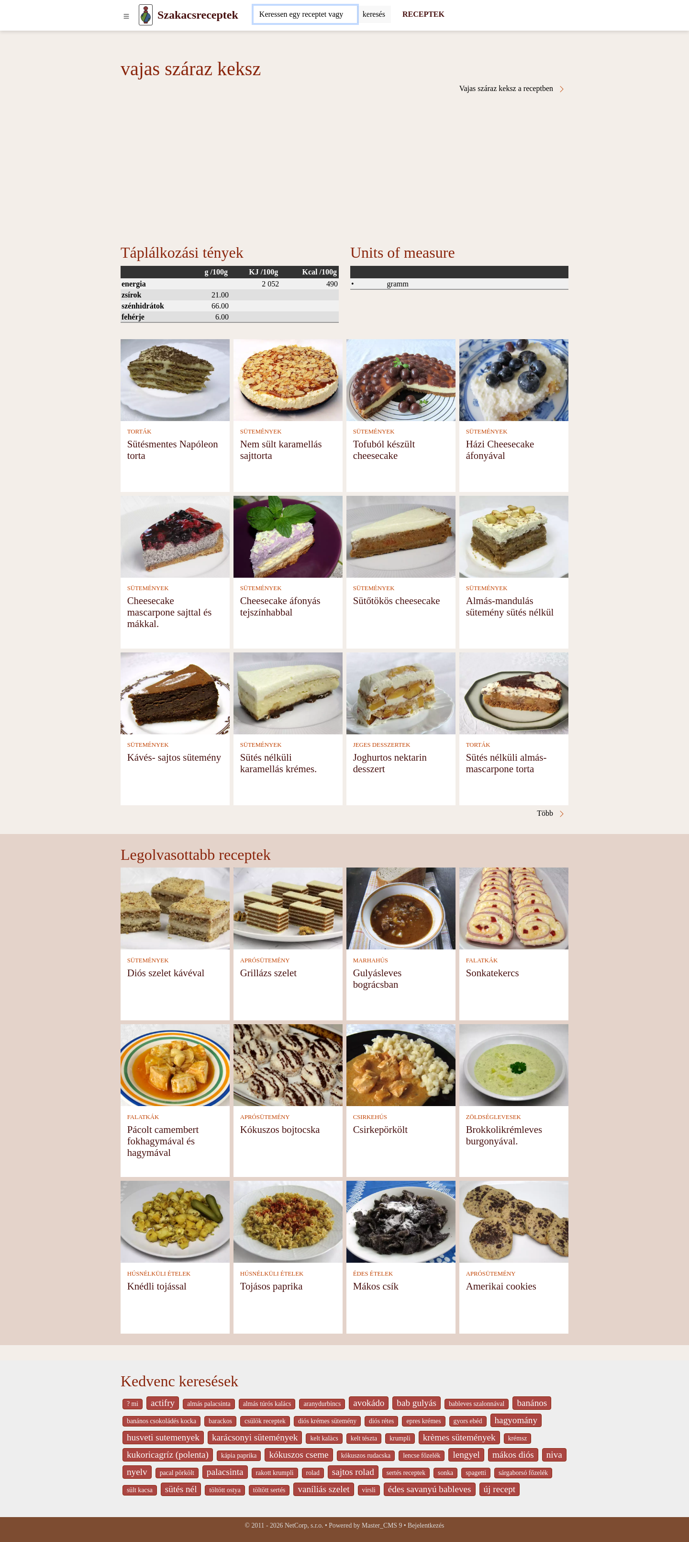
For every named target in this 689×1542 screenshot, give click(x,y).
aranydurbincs (322, 1403)
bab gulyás (416, 1403)
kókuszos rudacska (365, 1455)
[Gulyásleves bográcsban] (401, 908)
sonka (445, 1472)
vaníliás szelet (323, 1489)
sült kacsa (140, 1490)
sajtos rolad (353, 1472)
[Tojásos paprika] (288, 1221)
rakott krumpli (275, 1472)
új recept (500, 1489)
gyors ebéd (468, 1421)
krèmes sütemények (459, 1437)
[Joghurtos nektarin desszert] (401, 692)
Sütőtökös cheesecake (396, 600)
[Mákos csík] (401, 1221)
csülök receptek (265, 1421)
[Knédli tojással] (175, 1221)
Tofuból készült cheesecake (384, 449)
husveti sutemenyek (163, 1437)
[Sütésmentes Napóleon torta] (175, 379)
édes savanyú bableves (429, 1489)
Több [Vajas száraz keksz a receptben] (551, 813)
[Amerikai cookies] (513, 1221)
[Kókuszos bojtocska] (288, 1065)
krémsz (517, 1438)
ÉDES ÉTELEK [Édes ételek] (373, 1273)
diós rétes (381, 1421)
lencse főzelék (421, 1455)
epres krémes (423, 1421)
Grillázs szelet (268, 972)
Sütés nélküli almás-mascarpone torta (506, 763)
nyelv (137, 1472)
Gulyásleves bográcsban (377, 978)
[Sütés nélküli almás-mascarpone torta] (513, 692)
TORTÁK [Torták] (139, 431)
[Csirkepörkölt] (401, 1065)
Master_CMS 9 (382, 1525)
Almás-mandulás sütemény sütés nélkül (510, 606)
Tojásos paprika (271, 1285)
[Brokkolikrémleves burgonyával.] (513, 1065)
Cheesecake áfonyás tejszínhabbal (280, 606)
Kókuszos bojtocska (280, 1129)
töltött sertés (269, 1490)
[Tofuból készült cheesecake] (401, 379)
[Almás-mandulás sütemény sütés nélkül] (513, 536)
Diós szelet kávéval (166, 972)
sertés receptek (406, 1472)
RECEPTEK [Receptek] (423, 14)
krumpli (400, 1438)
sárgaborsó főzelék (523, 1472)
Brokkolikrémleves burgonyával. (504, 1135)
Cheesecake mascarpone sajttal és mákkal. (169, 612)
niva (554, 1455)
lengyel (466, 1455)
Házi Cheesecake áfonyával (500, 449)
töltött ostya (224, 1490)
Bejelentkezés (426, 1525)
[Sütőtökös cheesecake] (401, 536)
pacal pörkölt (177, 1472)
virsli (369, 1490)
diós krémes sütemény (327, 1421)
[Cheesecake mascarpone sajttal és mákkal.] (175, 536)
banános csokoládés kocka (161, 1421)
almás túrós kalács (267, 1403)
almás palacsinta (208, 1403)
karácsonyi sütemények (255, 1437)
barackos (220, 1421)
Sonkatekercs (492, 972)
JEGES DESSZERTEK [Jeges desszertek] (382, 745)
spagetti (476, 1472)
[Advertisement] (344, 165)
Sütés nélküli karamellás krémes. (278, 763)
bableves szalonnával (476, 1403)
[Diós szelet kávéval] (175, 908)
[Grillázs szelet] (288, 908)
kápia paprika (238, 1455)
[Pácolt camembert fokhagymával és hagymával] (175, 1065)
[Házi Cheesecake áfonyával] (513, 379)
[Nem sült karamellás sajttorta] (288, 379)
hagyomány (516, 1420)
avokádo (368, 1403)
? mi (132, 1403)
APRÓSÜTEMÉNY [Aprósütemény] (265, 960)
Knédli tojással (157, 1285)
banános (532, 1403)
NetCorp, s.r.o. (304, 1525)
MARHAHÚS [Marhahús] (370, 960)
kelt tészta (364, 1438)
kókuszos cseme (298, 1455)
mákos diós (513, 1455)
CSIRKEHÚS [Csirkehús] (370, 1117)
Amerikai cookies (501, 1285)
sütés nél (181, 1489)
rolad (313, 1472)
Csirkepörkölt (380, 1129)
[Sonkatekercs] (513, 908)
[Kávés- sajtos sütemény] (175, 692)
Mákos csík (376, 1285)
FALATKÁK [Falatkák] (482, 960)
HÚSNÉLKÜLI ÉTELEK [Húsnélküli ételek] (159, 1273)
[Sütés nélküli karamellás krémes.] (288, 692)
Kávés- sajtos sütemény (174, 757)
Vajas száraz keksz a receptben (512, 88)
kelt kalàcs (324, 1438)
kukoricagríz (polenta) (168, 1455)
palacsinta (225, 1472)
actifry (163, 1403)
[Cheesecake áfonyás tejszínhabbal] (288, 536)
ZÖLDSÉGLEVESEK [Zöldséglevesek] (493, 1117)
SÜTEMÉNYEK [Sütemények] (261, 431)
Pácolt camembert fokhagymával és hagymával (163, 1141)
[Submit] (374, 14)
